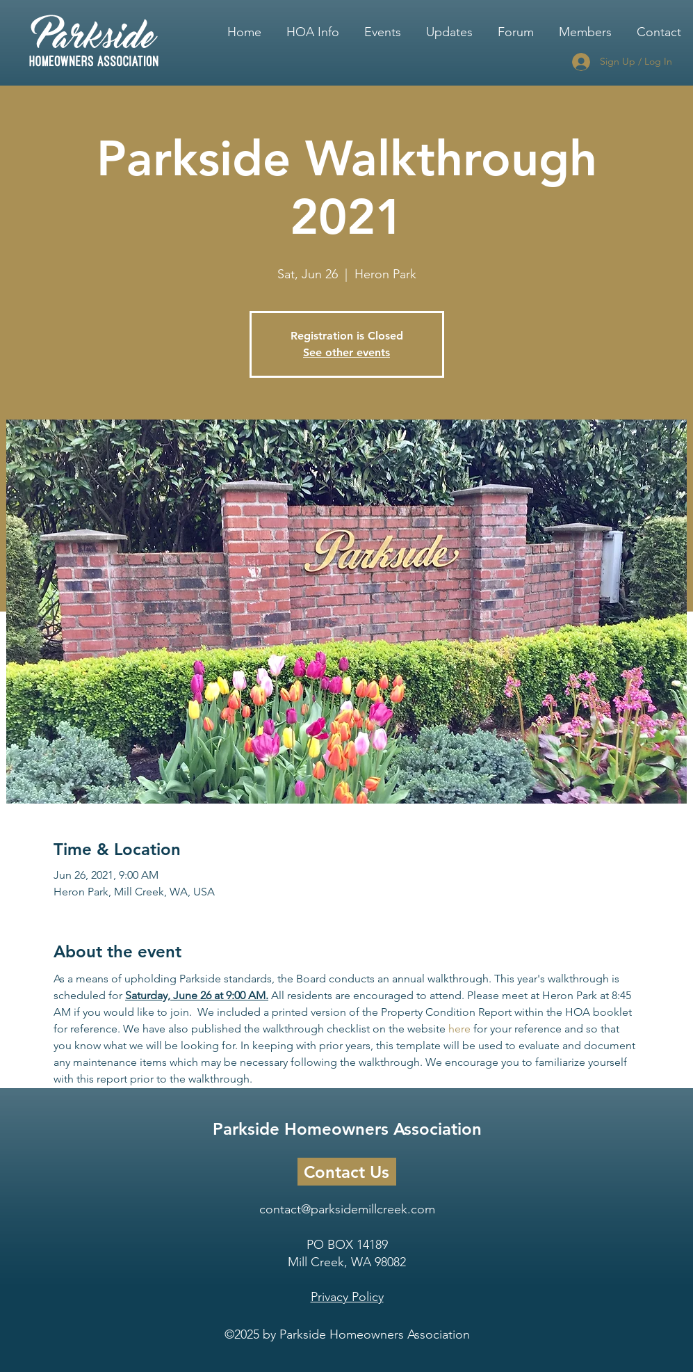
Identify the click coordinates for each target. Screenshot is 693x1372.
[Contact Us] (346, 1172)
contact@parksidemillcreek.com (347, 1209)
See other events (346, 352)
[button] (313, 26)
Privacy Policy (347, 1297)
